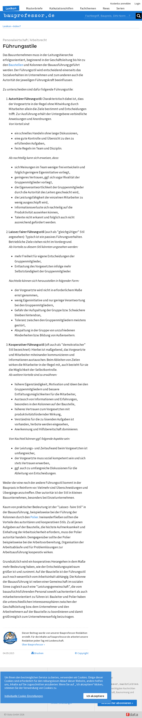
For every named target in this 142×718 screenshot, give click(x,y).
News (106, 8)
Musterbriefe (34, 8)
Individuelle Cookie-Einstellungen (23, 696)
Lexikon (11, 8)
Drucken (37, 653)
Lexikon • (8, 26)
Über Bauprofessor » (33, 644)
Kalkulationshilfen (61, 8)
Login (137, 3)
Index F (17, 26)
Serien (120, 8)
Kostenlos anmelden (120, 3)
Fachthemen (88, 8)
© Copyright (81, 653)
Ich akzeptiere (95, 696)
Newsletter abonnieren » (117, 703)
